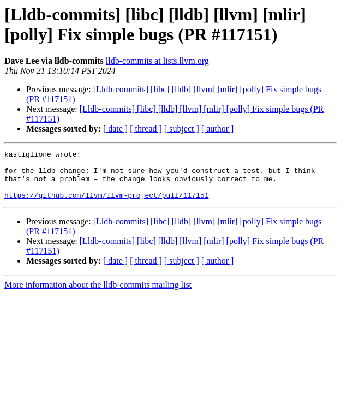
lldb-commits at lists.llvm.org (157, 61)
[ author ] (217, 128)
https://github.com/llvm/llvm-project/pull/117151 (106, 205)
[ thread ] (146, 128)
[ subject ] (181, 128)
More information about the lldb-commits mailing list (98, 294)
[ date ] (115, 128)
